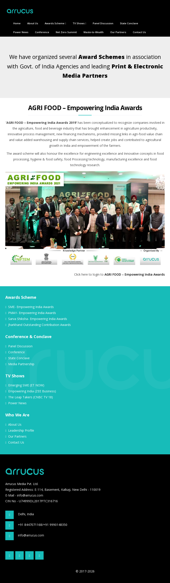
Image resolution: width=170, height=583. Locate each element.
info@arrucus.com (30, 495)
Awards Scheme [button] (55, 23)
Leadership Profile (21, 430)
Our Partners (118, 32)
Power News (20, 32)
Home (17, 23)
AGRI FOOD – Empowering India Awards (134, 274)
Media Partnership (21, 364)
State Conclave (129, 23)
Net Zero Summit (66, 32)
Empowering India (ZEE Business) (32, 391)
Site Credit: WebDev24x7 (23, 563)
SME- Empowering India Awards (31, 307)
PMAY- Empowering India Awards (32, 313)
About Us (32, 23)
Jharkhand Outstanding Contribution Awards (39, 325)
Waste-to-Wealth (93, 32)
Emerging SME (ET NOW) (26, 385)
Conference (42, 32)
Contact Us (139, 32)
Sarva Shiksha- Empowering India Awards (37, 319)
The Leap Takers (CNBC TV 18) (30, 397)
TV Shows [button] (79, 23)
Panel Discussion (103, 23)
